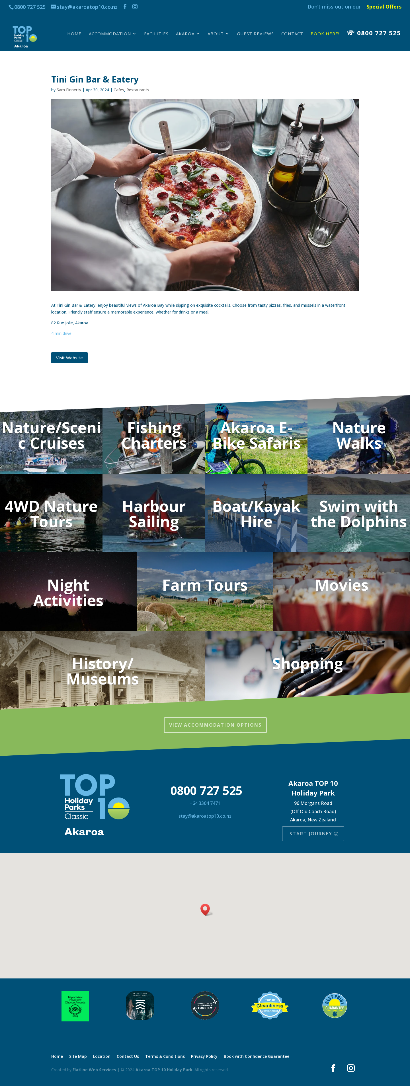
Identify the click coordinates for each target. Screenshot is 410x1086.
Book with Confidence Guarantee (256, 1056)
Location (101, 1056)
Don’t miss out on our (334, 7)
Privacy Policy (204, 1056)
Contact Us (128, 1056)
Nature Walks (359, 435)
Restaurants (137, 89)
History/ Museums (102, 671)
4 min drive (61, 333)
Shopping (307, 663)
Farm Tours (205, 584)
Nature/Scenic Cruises (51, 435)
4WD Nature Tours (51, 513)
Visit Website (69, 357)
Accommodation (110, 34)
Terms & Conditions (165, 1056)
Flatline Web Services (94, 1069)
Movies (341, 584)
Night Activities (68, 592)
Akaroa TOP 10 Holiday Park (164, 1069)
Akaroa (185, 34)
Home (74, 34)
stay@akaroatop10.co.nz (205, 816)
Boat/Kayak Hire (256, 513)
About (216, 34)
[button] (207, 910)
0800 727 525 (30, 6)
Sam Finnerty (69, 89)
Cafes (119, 89)
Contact (292, 34)
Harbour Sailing (154, 513)
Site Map (78, 1056)
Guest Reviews (255, 34)
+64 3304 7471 (205, 803)
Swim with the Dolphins (359, 513)
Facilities (156, 34)
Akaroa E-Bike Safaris (256, 435)
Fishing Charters (153, 435)
